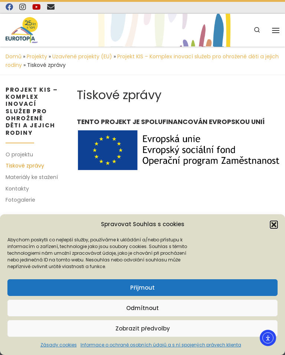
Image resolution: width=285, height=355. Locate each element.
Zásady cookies (58, 345)
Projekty (37, 56)
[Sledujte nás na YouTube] (36, 7)
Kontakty (17, 188)
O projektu (19, 154)
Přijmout (142, 288)
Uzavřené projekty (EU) (82, 56)
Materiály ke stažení (32, 177)
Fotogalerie (20, 199)
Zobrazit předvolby (142, 328)
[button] (274, 224)
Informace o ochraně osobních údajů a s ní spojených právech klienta (161, 345)
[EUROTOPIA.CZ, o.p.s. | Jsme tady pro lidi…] (30, 30)
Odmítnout (142, 308)
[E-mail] (51, 7)
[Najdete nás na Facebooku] (9, 7)
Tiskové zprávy (25, 165)
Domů (14, 56)
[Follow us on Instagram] (22, 7)
